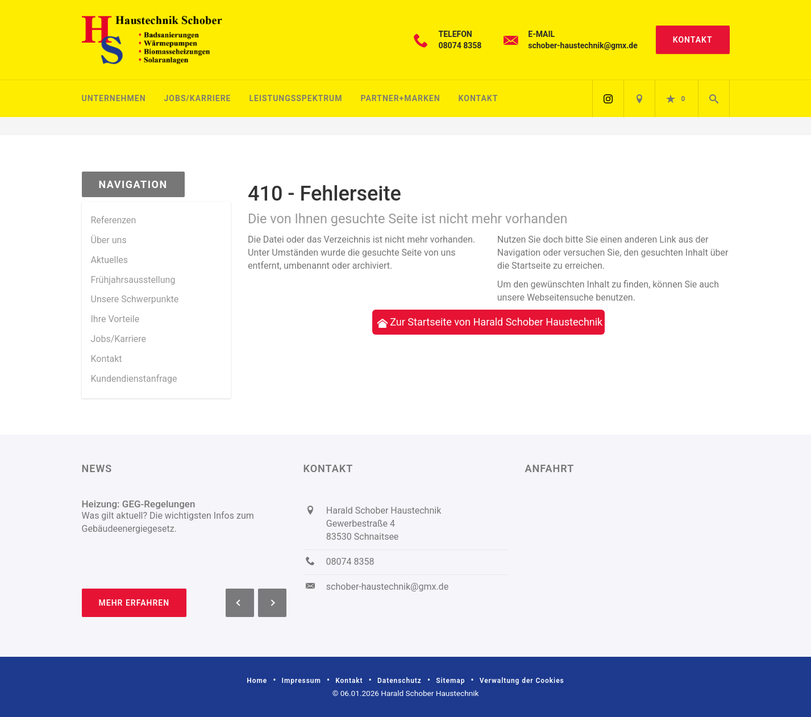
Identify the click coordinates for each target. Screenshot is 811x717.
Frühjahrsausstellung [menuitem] (133, 279)
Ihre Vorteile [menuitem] (115, 319)
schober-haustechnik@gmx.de (582, 45)
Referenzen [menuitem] (113, 220)
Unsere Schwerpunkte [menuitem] (135, 299)
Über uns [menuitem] (109, 240)
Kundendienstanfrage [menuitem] (134, 378)
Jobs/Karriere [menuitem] (119, 339)
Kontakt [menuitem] (106, 358)
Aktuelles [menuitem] (109, 260)
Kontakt (693, 39)
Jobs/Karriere (197, 98)
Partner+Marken (400, 98)
